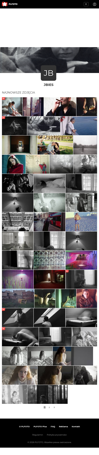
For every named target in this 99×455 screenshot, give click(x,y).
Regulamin (37, 442)
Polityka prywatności (57, 442)
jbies (48, 85)
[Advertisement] (49, 28)
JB (48, 73)
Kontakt (76, 434)
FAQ (53, 434)
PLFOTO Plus (40, 434)
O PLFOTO (24, 434)
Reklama (63, 434)
